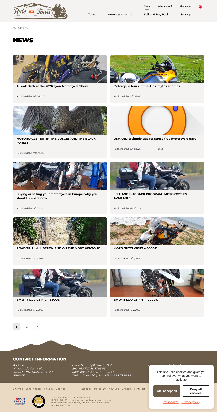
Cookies (60, 388)
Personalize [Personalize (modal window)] (171, 402)
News (147, 6)
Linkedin (127, 388)
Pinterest (139, 388)
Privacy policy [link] (191, 402)
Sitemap (18, 388)
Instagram (100, 388)
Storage (186, 14)
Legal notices (34, 388)
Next (37, 326)
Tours (92, 14)
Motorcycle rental (120, 14)
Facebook (85, 388)
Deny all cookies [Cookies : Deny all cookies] (196, 391)
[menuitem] (200, 9)
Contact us (185, 6)
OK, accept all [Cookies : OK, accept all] (167, 391)
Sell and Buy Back (156, 14)
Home (16, 27)
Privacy (48, 388)
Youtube (114, 388)
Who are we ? (165, 6)
